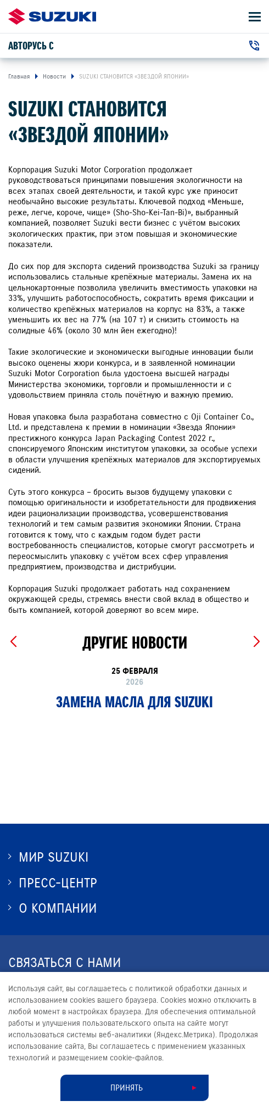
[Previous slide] (12, 642)
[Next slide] (256, 642)
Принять (126, 1088)
